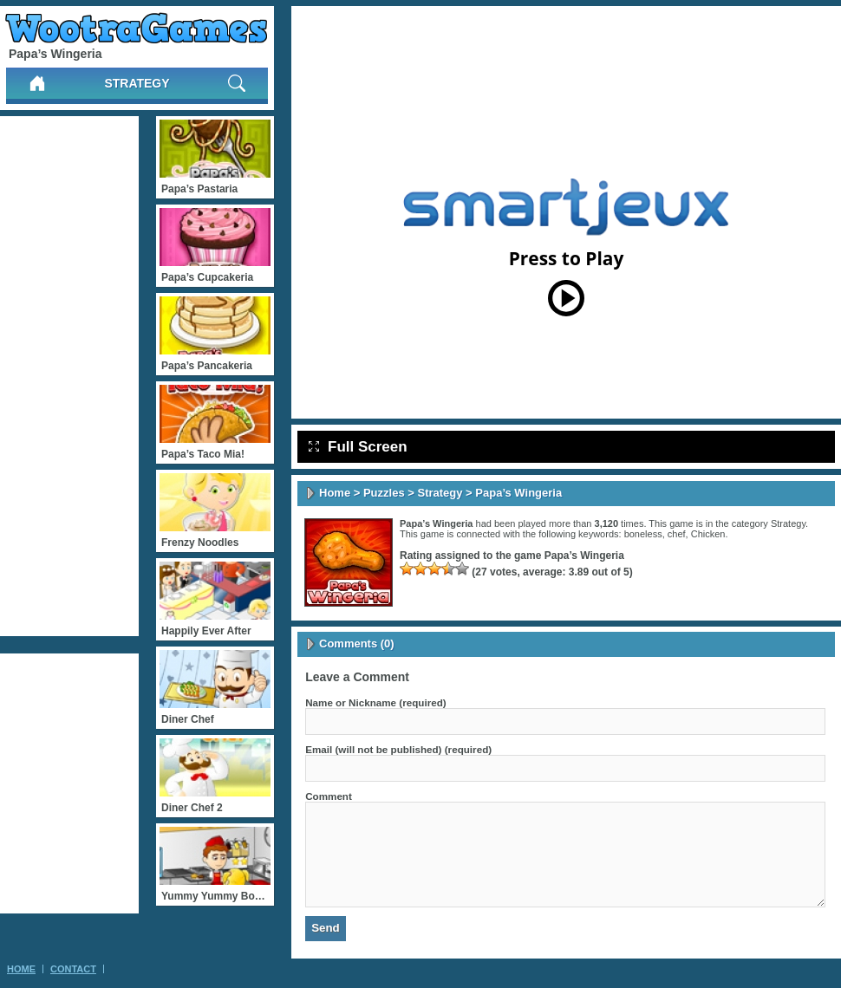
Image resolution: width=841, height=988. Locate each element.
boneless (643, 534)
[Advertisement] (69, 376)
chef (677, 534)
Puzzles (384, 492)
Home (334, 492)
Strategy (136, 83)
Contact (73, 969)
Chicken (708, 534)
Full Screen (358, 447)
